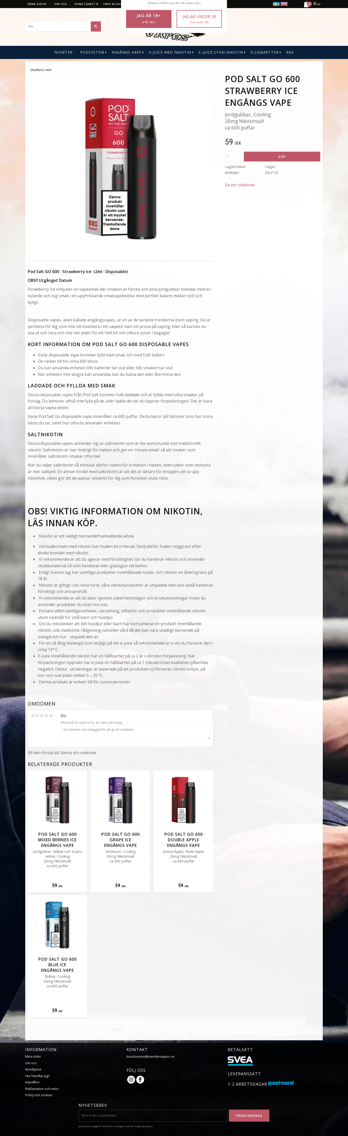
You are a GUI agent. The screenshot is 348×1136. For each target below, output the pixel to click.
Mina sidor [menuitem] (37, 4)
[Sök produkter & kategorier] (63, 26)
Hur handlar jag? (37, 1076)
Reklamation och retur (42, 1088)
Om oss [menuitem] (60, 4)
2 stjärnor (37, 715)
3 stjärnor (42, 715)
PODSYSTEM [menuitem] (92, 52)
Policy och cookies (39, 1095)
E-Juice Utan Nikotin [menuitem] (221, 52)
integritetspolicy (143, 1126)
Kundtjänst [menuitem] (85, 4)
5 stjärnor (51, 715)
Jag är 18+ (149, 18)
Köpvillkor (32, 1082)
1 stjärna (33, 715)
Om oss (31, 1063)
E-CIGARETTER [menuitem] (265, 52)
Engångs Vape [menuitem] (126, 52)
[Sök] (96, 26)
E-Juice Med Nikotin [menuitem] (170, 52)
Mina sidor (33, 1056)
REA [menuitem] (290, 52)
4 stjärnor (46, 715)
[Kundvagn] (310, 6)
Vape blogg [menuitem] (113, 4)
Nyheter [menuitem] (63, 52)
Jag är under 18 (199, 19)
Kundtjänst (33, 1069)
